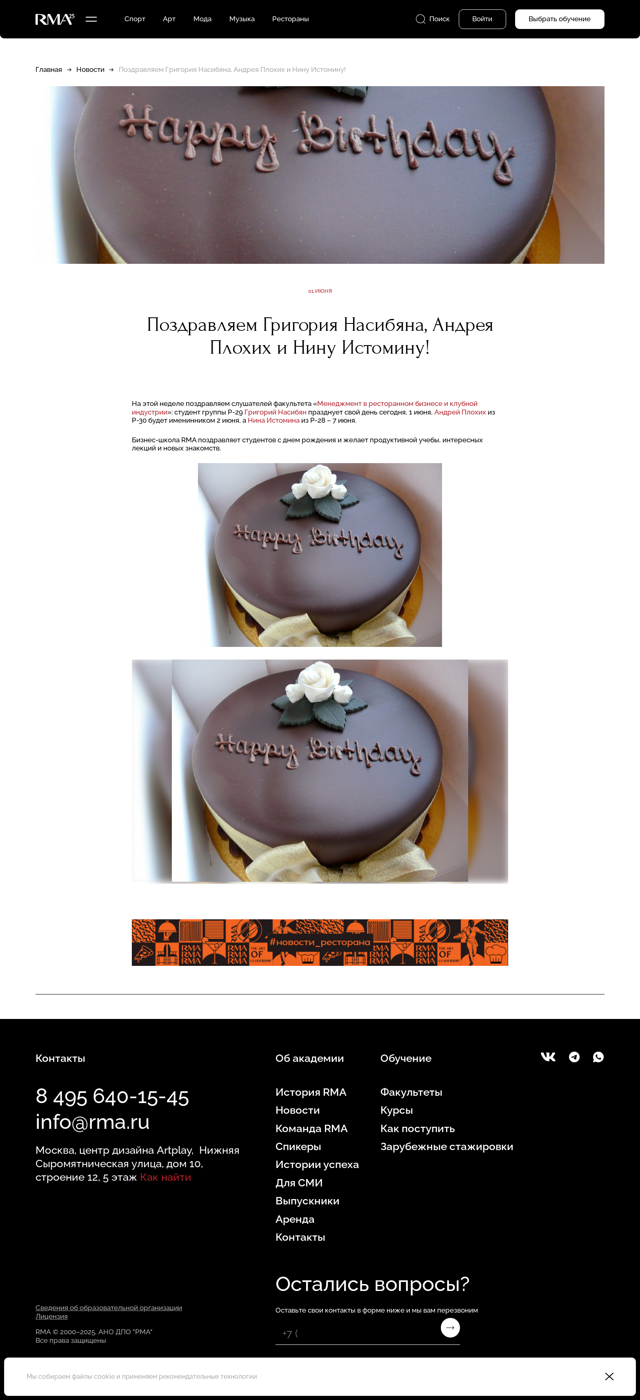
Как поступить (417, 1128)
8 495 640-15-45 (112, 1096)
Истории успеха (317, 1164)
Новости (90, 69)
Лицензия (52, 1316)
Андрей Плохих (460, 412)
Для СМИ (299, 1182)
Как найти (165, 1176)
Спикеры (298, 1146)
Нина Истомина (274, 420)
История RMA (311, 1092)
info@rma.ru (93, 1122)
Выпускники (308, 1200)
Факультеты (411, 1092)
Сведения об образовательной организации (109, 1308)
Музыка (242, 19)
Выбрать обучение (560, 19)
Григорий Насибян (275, 412)
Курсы (396, 1110)
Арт (169, 19)
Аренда (295, 1219)
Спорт (134, 19)
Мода (202, 19)
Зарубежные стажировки (446, 1146)
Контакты (300, 1237)
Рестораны (290, 19)
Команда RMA (312, 1128)
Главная (49, 69)
